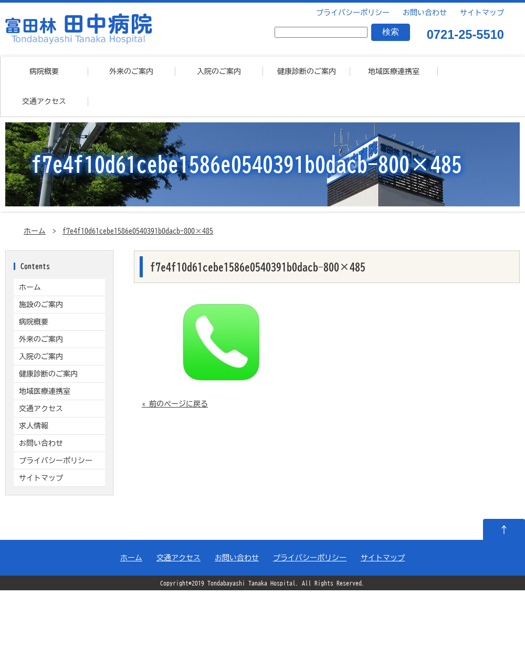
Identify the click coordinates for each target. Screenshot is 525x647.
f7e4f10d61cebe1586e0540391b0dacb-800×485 (137, 231)
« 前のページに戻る (175, 404)
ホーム (35, 231)
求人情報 (33, 426)
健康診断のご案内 (306, 71)
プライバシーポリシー (351, 12)
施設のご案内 (41, 304)
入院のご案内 (219, 71)
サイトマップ (480, 12)
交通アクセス (44, 101)
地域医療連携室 (393, 71)
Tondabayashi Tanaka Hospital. (253, 583)
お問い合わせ (423, 12)
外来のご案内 (131, 71)
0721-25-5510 (465, 35)
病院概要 (44, 71)
